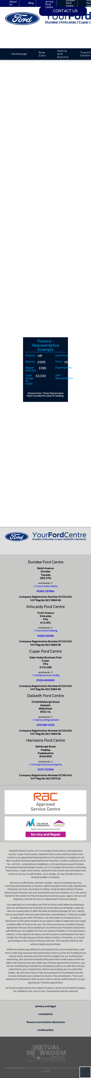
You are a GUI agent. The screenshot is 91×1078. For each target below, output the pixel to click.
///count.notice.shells (45, 586)
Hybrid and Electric (63, 53)
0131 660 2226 (45, 725)
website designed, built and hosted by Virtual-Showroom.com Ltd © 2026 (45, 1068)
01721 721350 (46, 770)
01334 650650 (45, 680)
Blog (31, 3)
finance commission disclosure (45, 1022)
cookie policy (45, 1030)
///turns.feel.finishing (45, 631)
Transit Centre (85, 54)
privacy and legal (45, 1006)
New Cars (42, 54)
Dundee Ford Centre (70, 3)
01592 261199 (45, 636)
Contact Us (65, 11)
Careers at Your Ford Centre (49, 3)
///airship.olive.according (45, 675)
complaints (45, 1014)
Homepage (19, 53)
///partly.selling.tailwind (45, 720)
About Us (13, 3)
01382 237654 (45, 591)
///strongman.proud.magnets (45, 765)
